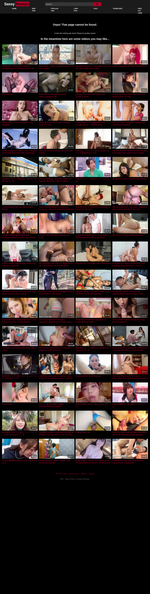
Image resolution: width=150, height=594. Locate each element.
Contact (91, 474)
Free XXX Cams (140, 11)
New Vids (33, 10)
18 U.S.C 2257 (61, 474)
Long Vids (76, 10)
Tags (95, 8)
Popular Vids (54, 10)
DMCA (83, 474)
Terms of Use (74, 474)
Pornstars (117, 8)
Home (14, 8)
